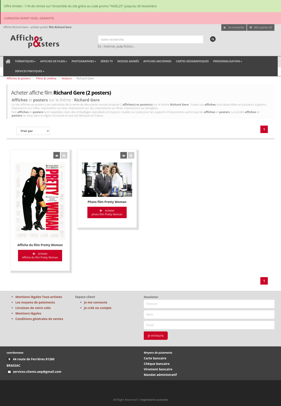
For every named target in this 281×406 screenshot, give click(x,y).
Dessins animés (128, 61)
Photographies (84, 61)
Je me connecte (95, 302)
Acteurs (67, 78)
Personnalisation (227, 61)
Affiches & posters (19, 78)
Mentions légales (28, 313)
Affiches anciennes (157, 61)
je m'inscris (156, 335)
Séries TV (107, 61)
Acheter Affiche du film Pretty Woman (40, 255)
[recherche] (213, 39)
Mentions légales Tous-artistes (38, 297)
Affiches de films (53, 61)
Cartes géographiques (192, 61)
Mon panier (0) (260, 27)
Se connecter (234, 27)
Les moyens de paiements (35, 302)
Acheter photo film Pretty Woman (107, 212)
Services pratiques (29, 71)
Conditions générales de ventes (39, 319)
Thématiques (25, 61)
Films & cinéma (46, 78)
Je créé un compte (98, 308)
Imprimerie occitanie (154, 400)
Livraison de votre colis (33, 308)
